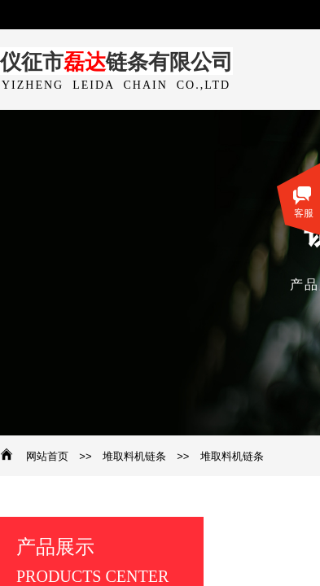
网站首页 (47, 456)
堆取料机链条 (134, 456)
